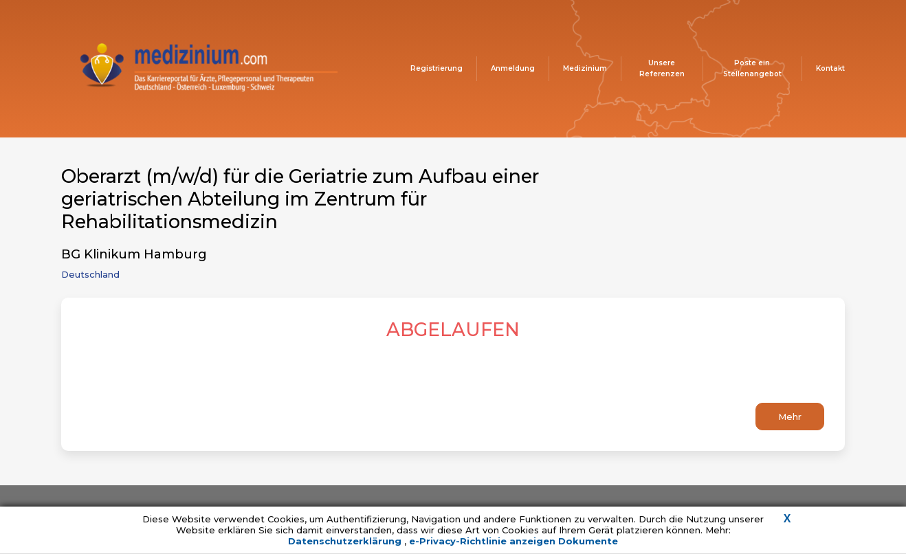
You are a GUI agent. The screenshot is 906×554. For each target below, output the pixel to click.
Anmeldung (513, 68)
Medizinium (585, 68)
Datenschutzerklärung (346, 540)
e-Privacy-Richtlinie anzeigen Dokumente (513, 540)
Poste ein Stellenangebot (752, 68)
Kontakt (830, 68)
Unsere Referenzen (662, 68)
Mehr (790, 416)
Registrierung (436, 68)
